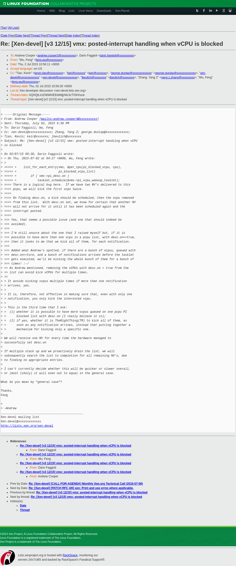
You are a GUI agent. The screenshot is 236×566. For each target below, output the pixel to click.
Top (3, 27)
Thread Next (56, 35)
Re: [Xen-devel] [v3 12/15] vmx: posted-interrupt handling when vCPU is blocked (75, 445)
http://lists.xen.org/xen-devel (27, 426)
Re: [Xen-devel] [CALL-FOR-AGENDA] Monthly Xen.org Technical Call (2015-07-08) (86, 483)
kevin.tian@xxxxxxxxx (49, 73)
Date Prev (7, 35)
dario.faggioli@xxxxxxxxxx (117, 55)
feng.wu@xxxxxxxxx (49, 60)
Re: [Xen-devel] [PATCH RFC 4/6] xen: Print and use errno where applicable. (81, 488)
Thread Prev (38, 35)
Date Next (22, 35)
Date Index (73, 35)
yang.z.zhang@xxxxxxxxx (178, 77)
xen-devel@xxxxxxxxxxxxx (60, 77)
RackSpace (70, 555)
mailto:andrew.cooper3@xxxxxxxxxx (69, 119)
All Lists (13, 27)
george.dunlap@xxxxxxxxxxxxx (131, 73)
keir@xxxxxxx (76, 73)
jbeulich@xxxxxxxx (94, 77)
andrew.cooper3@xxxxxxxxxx (57, 55)
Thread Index (90, 35)
